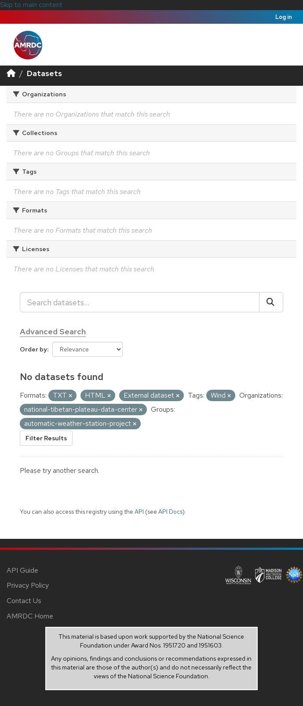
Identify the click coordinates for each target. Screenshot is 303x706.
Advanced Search (53, 331)
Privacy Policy (28, 585)
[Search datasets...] (139, 302)
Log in (283, 17)
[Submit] (271, 302)
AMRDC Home (30, 616)
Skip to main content (31, 4)
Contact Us (24, 600)
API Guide (22, 570)
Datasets (44, 73)
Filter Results (46, 438)
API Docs (170, 512)
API (139, 512)
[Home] (11, 73)
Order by (33, 349)
